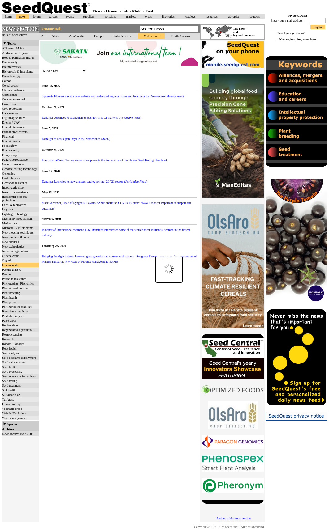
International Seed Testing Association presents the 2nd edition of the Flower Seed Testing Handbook (104, 160)
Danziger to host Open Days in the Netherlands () (76, 139)
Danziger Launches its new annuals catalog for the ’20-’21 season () (94, 181)
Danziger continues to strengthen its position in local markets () (91, 117)
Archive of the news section (233, 518)
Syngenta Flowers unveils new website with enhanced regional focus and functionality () (113, 96)
